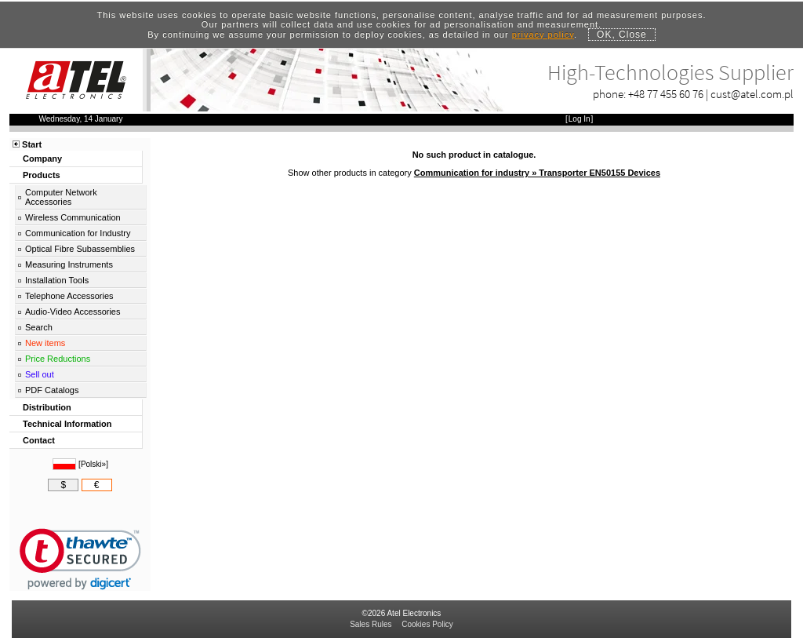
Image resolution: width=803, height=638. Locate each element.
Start (32, 144)
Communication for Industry (78, 233)
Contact (39, 440)
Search (39, 327)
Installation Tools (57, 280)
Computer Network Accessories (61, 197)
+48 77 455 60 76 (665, 93)
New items (45, 343)
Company (42, 158)
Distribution (47, 407)
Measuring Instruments (69, 264)
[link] (80, 559)
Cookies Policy (427, 624)
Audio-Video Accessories (72, 311)
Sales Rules (370, 624)
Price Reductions (57, 358)
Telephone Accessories (69, 296)
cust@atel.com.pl (752, 93)
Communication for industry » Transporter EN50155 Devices (537, 172)
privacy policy (543, 34)
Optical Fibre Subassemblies (80, 248)
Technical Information (67, 423)
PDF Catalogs (51, 390)
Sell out (39, 374)
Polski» (93, 464)
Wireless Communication (73, 217)
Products (41, 175)
